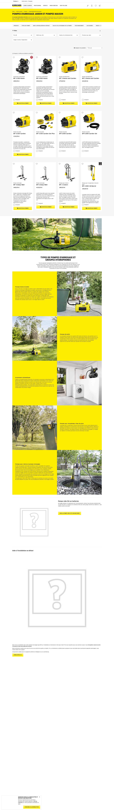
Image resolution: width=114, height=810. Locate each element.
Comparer (17, 99)
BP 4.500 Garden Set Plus (45, 133)
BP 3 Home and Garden (67, 78)
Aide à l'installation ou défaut (41, 25)
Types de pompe (26, 25)
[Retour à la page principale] (17, 5)
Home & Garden (28, 5)
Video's (98, 25)
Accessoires (90, 25)
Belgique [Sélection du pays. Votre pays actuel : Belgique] (16, 1)
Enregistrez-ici (18, 654)
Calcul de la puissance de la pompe (62, 25)
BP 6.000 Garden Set (89, 133)
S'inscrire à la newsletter (32, 806)
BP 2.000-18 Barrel (89, 186)
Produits (16, 25)
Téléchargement (79, 25)
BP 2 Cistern (63, 185)
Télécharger (33, 767)
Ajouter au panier (22, 103)
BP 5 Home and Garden (90, 78)
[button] (101, 25)
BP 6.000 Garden (65, 133)
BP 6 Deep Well (41, 185)
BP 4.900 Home (41, 78)
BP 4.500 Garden (19, 133)
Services (45, 5)
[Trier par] (94, 48)
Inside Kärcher (54, 5)
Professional (37, 5)
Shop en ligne (63, 5)
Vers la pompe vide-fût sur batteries (70, 513)
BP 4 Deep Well (19, 185)
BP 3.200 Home (19, 78)
